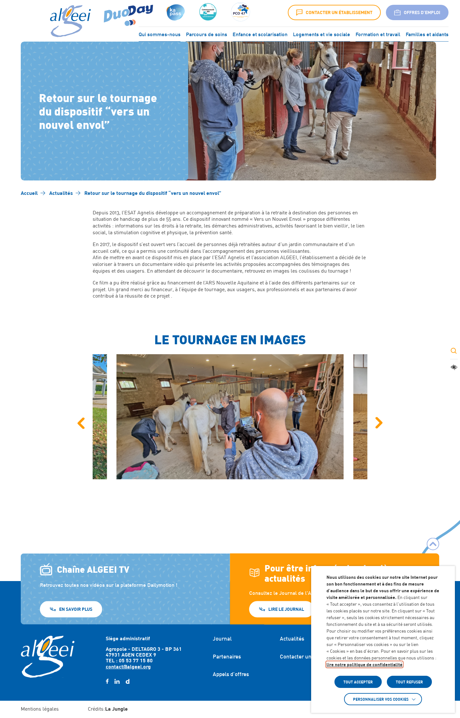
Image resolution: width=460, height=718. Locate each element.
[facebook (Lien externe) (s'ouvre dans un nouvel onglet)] (107, 681)
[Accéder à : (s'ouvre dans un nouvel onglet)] (175, 12)
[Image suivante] (379, 423)
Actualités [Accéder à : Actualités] (292, 638)
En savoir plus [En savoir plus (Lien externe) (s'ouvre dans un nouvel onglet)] (75, 609)
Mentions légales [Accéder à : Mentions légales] (40, 709)
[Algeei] (69, 21)
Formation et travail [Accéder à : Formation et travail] (378, 33)
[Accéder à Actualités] (61, 193)
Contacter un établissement (334, 12)
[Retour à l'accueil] (47, 656)
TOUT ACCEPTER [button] (358, 682)
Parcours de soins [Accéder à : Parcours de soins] (206, 33)
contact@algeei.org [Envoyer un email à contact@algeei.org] (128, 666)
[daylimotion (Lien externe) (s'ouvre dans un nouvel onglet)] (127, 681)
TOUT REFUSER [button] (409, 682)
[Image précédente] (81, 423)
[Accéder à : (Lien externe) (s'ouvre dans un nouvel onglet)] (128, 12)
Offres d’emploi (417, 12)
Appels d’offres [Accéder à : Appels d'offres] (231, 674)
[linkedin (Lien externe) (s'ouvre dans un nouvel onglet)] (117, 681)
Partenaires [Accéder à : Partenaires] (227, 656)
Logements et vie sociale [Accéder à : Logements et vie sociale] (321, 33)
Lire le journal (286, 609)
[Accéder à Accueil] (29, 193)
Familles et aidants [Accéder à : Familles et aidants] (427, 33)
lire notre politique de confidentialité (364, 664)
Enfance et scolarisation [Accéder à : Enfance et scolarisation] (260, 33)
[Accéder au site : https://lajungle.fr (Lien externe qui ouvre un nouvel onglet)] (116, 709)
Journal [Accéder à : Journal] (222, 638)
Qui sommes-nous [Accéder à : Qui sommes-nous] (159, 33)
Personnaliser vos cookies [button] (381, 699)
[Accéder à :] (208, 12)
